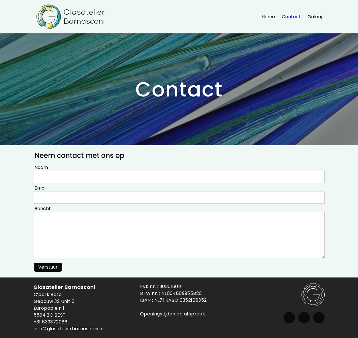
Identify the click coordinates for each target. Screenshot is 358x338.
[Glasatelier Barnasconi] (71, 17)
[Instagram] (289, 317)
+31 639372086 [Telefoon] (51, 322)
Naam (41, 167)
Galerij (315, 16)
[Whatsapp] (319, 317)
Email (40, 188)
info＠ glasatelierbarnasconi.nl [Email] (69, 328)
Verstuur (48, 267)
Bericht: (43, 208)
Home (268, 16)
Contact (291, 16)
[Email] (304, 317)
